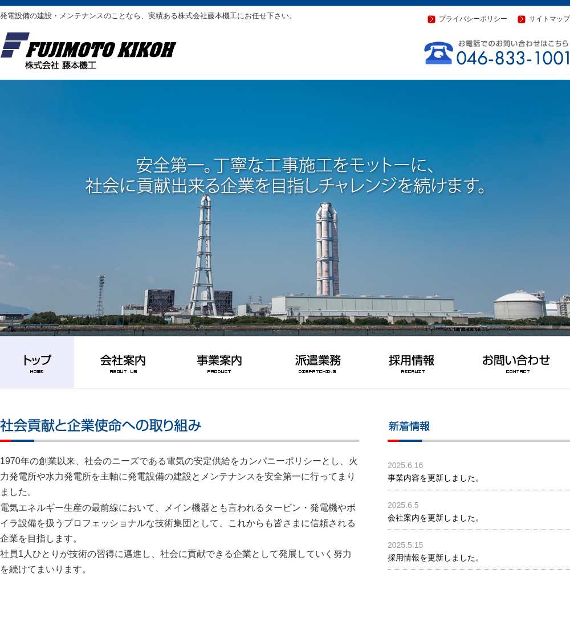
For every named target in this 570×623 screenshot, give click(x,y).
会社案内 (122, 362)
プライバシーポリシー (473, 19)
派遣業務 (316, 362)
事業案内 (219, 362)
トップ (37, 362)
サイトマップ (549, 19)
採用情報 (413, 362)
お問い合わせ (516, 362)
